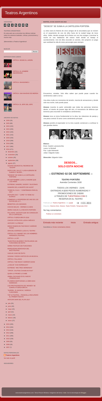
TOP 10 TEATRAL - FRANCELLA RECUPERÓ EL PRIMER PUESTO (23, 296)
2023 (8, 129)
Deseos (62, 206)
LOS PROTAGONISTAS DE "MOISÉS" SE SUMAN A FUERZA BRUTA (22, 286)
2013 (8, 330)
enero (10, 320)
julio (9, 303)
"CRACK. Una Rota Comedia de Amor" (20, 270)
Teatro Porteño (71, 206)
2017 (8, 146)
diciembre (11, 152)
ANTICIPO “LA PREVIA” (16, 223)
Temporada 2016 (81, 206)
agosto (10, 163)
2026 (8, 120)
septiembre (12, 160)
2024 (8, 126)
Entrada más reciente (53, 222)
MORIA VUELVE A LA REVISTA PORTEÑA (22, 210)
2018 (8, 143)
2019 (8, 140)
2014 (8, 327)
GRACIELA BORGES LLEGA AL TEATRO (21, 231)
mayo (10, 309)
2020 (8, 138)
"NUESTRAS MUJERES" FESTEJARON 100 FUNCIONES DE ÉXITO (22, 242)
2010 (8, 338)
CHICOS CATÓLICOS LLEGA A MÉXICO (21, 220)
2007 (8, 347)
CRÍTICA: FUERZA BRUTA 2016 (18, 217)
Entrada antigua (91, 222)
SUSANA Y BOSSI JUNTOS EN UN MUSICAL (23, 256)
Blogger (83, 393)
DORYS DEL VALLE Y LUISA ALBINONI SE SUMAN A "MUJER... (22, 171)
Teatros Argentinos (21, 13)
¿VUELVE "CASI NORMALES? (18, 265)
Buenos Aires (54, 206)
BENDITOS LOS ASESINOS (17, 204)
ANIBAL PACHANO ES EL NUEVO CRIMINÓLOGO (19, 277)
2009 (8, 341)
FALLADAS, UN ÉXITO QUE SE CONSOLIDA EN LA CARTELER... (23, 213)
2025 (8, 123)
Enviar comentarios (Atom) (61, 227)
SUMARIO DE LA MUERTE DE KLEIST (21, 187)
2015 (8, 324)
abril (9, 312)
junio (9, 306)
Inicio (73, 222)
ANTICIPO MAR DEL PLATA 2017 (19, 299)
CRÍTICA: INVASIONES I (21, 82)
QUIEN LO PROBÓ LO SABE (17, 273)
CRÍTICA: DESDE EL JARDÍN (23, 60)
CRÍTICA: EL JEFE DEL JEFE (23, 104)
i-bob (64, 393)
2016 (8, 149)
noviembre (11, 154)
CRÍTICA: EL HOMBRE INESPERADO (20, 72)
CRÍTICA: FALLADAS (15, 259)
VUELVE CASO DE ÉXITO (16, 253)
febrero (10, 318)
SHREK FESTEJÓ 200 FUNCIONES (20, 246)
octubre (10, 157)
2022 (8, 132)
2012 (8, 333)
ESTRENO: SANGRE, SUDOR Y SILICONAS (23, 184)
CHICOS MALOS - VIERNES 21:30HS (20, 207)
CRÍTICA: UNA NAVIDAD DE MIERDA (25, 93)
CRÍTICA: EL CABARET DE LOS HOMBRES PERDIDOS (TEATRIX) (22, 234)
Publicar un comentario (53, 214)
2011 (8, 336)
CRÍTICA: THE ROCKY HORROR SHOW (21, 262)
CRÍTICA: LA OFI (13, 238)
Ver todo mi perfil (9, 358)
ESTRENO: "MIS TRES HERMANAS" (20, 268)
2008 (8, 344)
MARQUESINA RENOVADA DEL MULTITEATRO (18, 249)
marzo (10, 315)
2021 (8, 135)
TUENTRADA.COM (76, 196)
